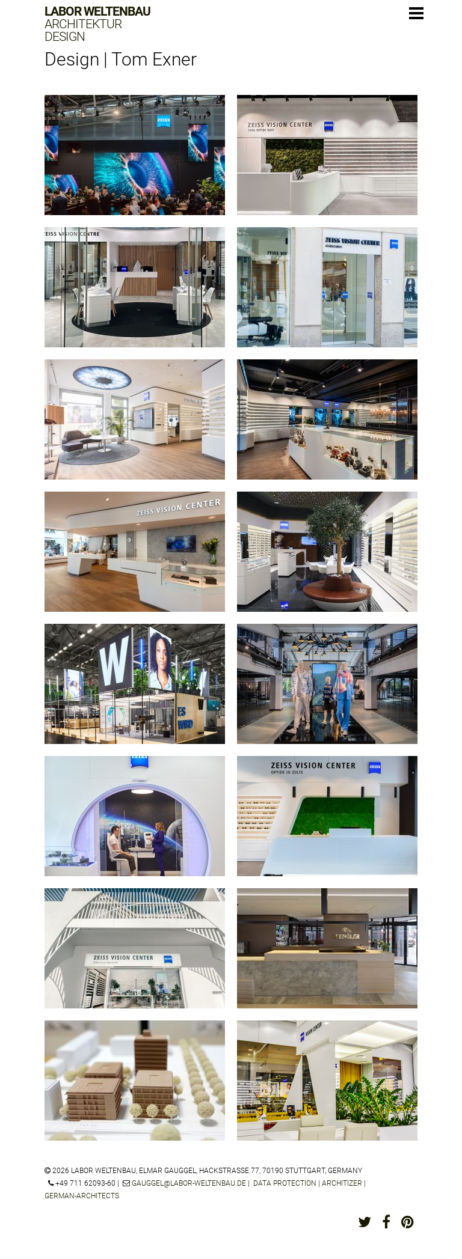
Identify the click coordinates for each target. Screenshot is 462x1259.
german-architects (82, 1196)
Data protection (284, 1183)
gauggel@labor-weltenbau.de (189, 1183)
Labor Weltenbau (97, 24)
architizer (342, 1183)
